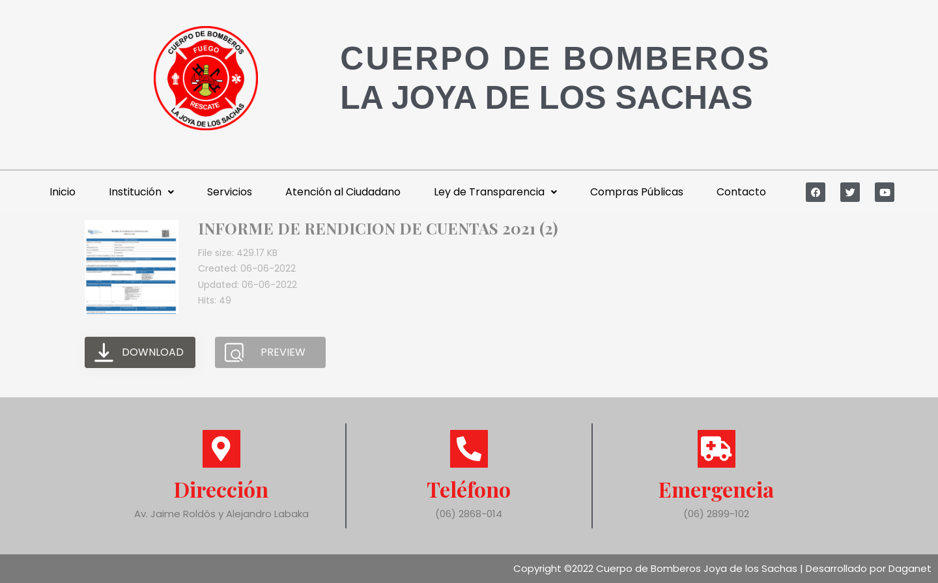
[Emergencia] (716, 449)
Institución (141, 191)
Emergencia (716, 489)
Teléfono (469, 489)
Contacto (741, 191)
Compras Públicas (636, 191)
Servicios (229, 191)
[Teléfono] (469, 449)
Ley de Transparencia (495, 191)
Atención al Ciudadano (343, 191)
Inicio (63, 191)
